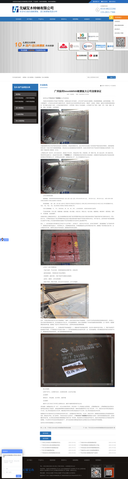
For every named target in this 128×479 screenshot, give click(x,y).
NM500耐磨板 (30, 101)
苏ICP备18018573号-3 (75, 475)
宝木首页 (18, 19)
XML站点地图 (49, 473)
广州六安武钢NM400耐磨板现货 (49, 447)
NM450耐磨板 (19, 101)
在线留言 (87, 19)
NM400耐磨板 (30, 98)
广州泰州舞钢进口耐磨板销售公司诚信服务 (90, 445)
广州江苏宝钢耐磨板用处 (47, 450)
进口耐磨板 (31, 77)
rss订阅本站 (72, 473)
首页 (103, 85)
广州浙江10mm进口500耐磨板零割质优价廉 (59, 427)
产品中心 (41, 19)
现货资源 (52, 19)
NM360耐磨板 (19, 98)
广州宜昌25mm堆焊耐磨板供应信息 (50, 453)
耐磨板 (24, 77)
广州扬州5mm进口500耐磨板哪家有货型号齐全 (90, 450)
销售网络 (75, 19)
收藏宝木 (96, 1)
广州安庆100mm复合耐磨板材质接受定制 (51, 445)
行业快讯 (113, 85)
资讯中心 (64, 19)
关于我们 (29, 19)
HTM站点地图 (57, 473)
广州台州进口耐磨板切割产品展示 (89, 453)
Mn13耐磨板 (45, 77)
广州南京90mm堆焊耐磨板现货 (88, 442)
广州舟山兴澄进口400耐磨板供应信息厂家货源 (51, 442)
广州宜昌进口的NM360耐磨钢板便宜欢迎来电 (90, 447)
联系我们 (113, 1)
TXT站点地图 (64, 473)
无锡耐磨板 (38, 77)
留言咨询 (105, 1)
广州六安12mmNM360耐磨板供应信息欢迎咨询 (100, 427)
